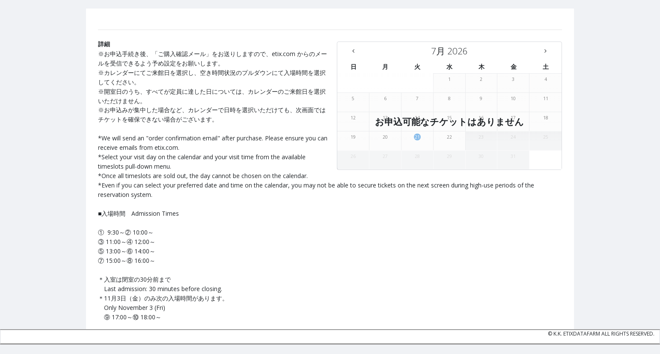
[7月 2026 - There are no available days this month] (449, 51)
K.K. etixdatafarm (576, 333)
